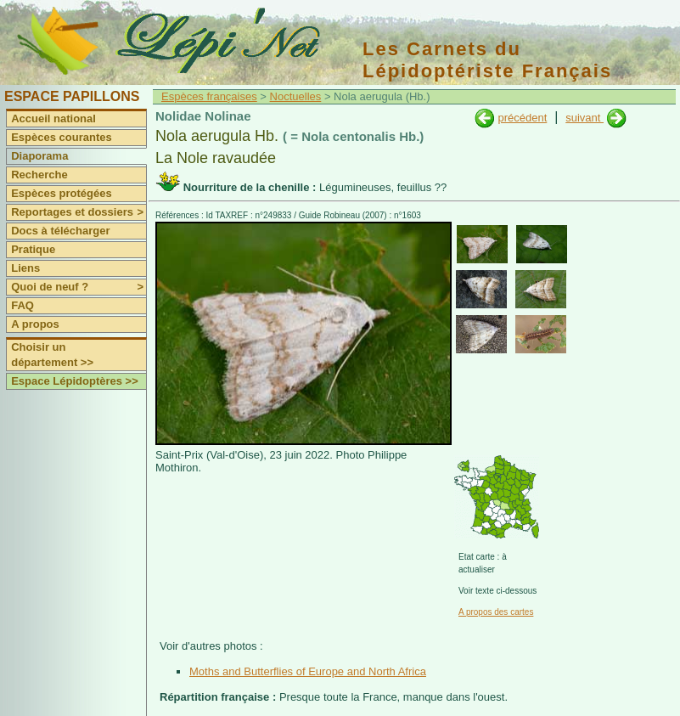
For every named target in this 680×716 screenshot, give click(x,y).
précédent (522, 117)
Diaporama (39, 155)
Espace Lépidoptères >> (74, 381)
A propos (35, 324)
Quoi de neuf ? (78, 287)
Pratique (33, 249)
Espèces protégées (61, 193)
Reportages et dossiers (78, 212)
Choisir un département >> (52, 355)
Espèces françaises (209, 96)
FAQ (22, 305)
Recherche (39, 174)
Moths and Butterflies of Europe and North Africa (307, 671)
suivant (584, 117)
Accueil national (53, 118)
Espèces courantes (61, 137)
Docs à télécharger (60, 230)
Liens (25, 268)
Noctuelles (296, 96)
